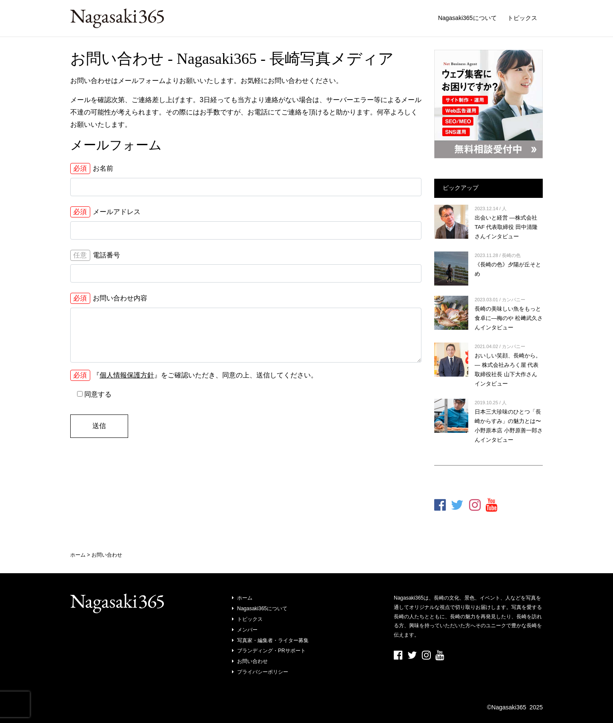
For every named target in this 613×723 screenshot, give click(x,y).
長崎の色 (511, 255)
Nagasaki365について (467, 17)
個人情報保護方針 (127, 375)
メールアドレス (105, 211)
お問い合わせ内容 (108, 298)
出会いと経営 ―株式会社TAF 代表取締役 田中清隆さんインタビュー (506, 227)
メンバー (247, 630)
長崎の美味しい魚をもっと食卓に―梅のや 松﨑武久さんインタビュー (509, 318)
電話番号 (95, 255)
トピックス (522, 17)
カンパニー (513, 299)
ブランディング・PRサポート (271, 651)
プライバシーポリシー (262, 672)
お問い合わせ (252, 661)
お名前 (91, 168)
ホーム (244, 598)
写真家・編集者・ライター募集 (273, 640)
